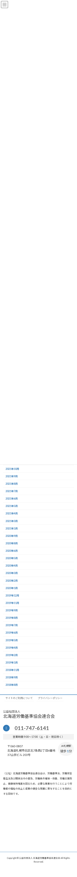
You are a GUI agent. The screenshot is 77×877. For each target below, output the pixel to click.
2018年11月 (12, 670)
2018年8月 (12, 685)
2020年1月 (12, 588)
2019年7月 (12, 625)
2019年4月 (12, 647)
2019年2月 (12, 655)
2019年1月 (12, 662)
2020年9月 (12, 536)
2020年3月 (12, 573)
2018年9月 (12, 677)
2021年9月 (12, 476)
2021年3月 (12, 521)
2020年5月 (12, 558)
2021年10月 (12, 468)
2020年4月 (12, 565)
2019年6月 (12, 632)
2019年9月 (12, 610)
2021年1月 (12, 528)
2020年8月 (12, 543)
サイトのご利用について (19, 698)
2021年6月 (12, 498)
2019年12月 (12, 595)
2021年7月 (12, 491)
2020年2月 (12, 580)
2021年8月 (12, 483)
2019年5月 (12, 640)
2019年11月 (12, 603)
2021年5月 (12, 506)
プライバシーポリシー (50, 698)
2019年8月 (12, 618)
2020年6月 (12, 550)
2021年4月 (12, 513)
